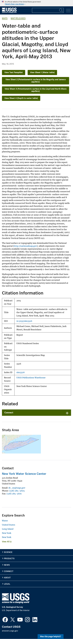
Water (5, 520)
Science (8, 552)
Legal (7, 584)
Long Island (7, 529)
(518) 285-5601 (14, 493)
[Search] (61, 10)
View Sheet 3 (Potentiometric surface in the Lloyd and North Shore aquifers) (35, 90)
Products (9, 558)
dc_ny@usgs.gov (17, 488)
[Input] (48, 10)
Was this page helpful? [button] (50, 636)
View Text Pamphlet (13, 72)
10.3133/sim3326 (24, 321)
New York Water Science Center (24, 473)
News (7, 565)
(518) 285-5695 (17, 490)
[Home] (9, 12)
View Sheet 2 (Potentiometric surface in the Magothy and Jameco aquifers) (35, 80)
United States (8, 525)
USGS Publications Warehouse (31, 377)
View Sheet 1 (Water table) (42, 72)
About (7, 577)
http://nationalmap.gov (25, 246)
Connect (8, 412)
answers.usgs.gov (10, 631)
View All (7, 541)
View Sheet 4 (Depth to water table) (21, 98)
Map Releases (18, 18)
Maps (5, 18)
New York (6, 533)
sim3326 (20, 372)
